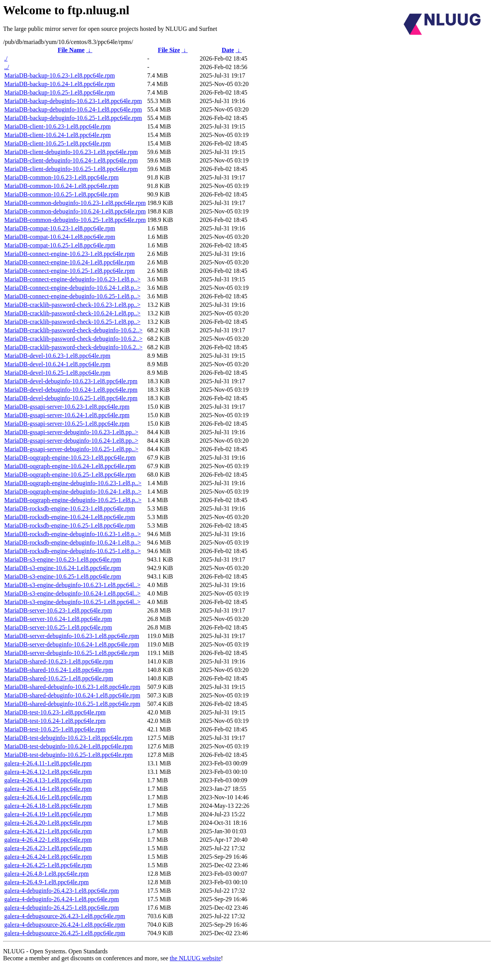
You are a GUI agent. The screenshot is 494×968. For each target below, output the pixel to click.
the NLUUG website (195, 958)
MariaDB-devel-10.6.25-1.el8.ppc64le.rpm (57, 372)
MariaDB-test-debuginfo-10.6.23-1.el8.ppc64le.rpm (68, 737)
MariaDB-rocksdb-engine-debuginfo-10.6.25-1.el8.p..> (72, 551)
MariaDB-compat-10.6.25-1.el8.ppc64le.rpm (59, 245)
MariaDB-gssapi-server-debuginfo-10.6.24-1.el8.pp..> (71, 440)
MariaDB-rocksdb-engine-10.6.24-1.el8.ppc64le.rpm (69, 517)
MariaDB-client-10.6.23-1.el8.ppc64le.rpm (57, 126)
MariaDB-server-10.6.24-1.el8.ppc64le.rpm (58, 619)
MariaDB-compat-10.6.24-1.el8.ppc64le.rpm (59, 237)
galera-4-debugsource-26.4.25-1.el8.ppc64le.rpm (64, 933)
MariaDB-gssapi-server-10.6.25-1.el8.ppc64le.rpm (66, 423)
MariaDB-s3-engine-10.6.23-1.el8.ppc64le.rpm (62, 559)
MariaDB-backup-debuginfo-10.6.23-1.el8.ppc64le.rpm (73, 101)
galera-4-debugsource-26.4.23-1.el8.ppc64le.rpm (64, 916)
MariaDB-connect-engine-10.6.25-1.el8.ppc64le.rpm (69, 270)
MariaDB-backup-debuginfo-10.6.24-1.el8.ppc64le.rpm (73, 109)
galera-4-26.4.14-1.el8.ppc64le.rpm (48, 788)
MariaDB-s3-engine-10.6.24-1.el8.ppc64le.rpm (62, 568)
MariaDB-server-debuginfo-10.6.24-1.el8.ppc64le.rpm (71, 644)
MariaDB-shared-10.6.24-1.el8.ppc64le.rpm (58, 670)
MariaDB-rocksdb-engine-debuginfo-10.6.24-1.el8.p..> (72, 542)
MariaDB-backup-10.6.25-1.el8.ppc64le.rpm (59, 92)
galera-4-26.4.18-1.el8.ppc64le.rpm (48, 805)
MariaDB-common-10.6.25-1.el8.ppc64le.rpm (61, 194)
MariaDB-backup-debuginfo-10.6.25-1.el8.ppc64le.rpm (73, 118)
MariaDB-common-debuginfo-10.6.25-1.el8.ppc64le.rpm (75, 220)
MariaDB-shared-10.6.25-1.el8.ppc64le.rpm (58, 678)
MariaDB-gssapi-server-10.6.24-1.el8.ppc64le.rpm (66, 415)
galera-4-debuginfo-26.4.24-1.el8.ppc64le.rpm (61, 899)
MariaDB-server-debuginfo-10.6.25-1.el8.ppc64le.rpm (71, 653)
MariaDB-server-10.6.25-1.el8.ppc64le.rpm (58, 627)
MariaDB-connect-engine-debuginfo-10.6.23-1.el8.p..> (72, 279)
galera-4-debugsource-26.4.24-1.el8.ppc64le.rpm (64, 924)
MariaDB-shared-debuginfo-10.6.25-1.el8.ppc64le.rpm (72, 704)
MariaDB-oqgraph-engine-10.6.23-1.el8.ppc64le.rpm (70, 457)
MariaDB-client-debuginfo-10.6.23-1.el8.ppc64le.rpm (71, 152)
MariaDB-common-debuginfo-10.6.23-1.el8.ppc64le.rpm (75, 203)
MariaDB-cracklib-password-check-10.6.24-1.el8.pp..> (72, 313)
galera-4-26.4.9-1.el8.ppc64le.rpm (46, 882)
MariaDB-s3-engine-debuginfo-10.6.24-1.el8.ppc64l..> (72, 593)
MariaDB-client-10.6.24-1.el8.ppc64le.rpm (57, 135)
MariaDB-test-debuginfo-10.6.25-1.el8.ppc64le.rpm (68, 754)
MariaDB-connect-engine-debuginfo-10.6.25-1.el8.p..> (72, 296)
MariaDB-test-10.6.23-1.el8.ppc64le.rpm (55, 712)
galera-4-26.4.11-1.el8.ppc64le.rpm (47, 763)
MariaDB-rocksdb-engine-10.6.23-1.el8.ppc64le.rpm (69, 508)
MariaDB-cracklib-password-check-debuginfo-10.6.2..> (73, 330)
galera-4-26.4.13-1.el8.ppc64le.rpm (48, 780)
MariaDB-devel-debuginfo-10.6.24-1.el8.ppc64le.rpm (70, 389)
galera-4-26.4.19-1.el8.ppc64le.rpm (48, 814)
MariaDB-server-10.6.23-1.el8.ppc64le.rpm (58, 610)
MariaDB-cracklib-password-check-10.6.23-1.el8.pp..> (72, 304)
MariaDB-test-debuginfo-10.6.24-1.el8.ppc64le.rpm (68, 746)
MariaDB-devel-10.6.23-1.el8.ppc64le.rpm (57, 355)
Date (228, 50)
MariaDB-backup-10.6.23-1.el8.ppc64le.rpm (59, 75)
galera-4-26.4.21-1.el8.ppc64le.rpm (48, 831)
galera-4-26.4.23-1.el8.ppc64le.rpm (48, 848)
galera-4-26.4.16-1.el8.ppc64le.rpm (48, 797)
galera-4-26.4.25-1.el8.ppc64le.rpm (48, 865)
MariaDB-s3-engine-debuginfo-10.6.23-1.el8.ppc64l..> (72, 585)
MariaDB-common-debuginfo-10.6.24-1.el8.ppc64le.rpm (75, 211)
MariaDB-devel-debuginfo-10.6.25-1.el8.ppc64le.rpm (70, 398)
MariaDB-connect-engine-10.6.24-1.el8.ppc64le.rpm (69, 262)
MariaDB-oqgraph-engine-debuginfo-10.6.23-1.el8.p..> (73, 483)
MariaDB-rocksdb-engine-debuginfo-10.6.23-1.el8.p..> (72, 534)
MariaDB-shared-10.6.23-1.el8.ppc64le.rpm (58, 661)
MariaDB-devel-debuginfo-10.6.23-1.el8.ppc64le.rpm (70, 381)
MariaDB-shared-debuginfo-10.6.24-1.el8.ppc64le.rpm (72, 695)
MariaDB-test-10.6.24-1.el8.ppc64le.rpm (55, 721)
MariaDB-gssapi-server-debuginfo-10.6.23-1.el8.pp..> (71, 432)
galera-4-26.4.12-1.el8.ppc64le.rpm (48, 771)
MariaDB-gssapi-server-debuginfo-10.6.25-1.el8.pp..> (71, 449)
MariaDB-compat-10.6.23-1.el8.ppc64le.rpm (59, 228)
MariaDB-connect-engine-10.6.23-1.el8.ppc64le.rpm (69, 253)
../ (6, 67)
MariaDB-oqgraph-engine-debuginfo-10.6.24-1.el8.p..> (73, 491)
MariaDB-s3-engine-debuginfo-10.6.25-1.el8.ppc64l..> (72, 602)
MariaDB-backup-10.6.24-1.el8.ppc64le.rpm (59, 84)
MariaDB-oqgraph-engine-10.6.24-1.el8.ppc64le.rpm (70, 466)
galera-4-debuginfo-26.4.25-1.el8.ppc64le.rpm (61, 907)
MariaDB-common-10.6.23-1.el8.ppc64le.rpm (61, 177)
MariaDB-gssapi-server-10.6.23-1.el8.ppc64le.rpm (66, 406)
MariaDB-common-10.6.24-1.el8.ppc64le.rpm (61, 186)
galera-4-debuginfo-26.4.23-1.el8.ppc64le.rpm (61, 890)
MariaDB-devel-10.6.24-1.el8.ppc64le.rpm (57, 364)
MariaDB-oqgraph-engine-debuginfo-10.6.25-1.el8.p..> (73, 500)
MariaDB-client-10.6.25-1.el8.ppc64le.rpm (57, 143)
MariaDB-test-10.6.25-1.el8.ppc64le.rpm (55, 729)
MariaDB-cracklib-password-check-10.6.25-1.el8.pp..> (72, 321)
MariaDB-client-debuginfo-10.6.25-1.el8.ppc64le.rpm (71, 169)
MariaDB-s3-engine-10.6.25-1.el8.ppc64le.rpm (62, 576)
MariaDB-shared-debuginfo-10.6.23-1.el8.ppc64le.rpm (72, 687)
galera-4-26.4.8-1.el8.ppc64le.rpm (46, 873)
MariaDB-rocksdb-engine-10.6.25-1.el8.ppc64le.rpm (69, 525)
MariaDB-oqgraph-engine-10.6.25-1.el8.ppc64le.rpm (70, 474)
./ (5, 58)
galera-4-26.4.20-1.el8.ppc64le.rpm (48, 822)
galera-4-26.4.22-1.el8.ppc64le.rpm (48, 839)
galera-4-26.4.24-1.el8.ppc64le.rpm (48, 856)
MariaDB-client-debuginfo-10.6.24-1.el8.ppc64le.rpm (71, 160)
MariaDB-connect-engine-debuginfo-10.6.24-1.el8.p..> (72, 287)
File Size (169, 50)
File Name (71, 50)
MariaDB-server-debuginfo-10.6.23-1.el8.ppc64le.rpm (71, 636)
